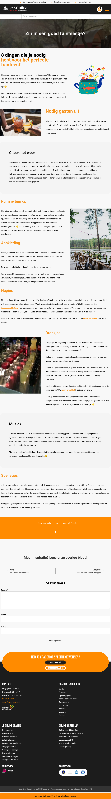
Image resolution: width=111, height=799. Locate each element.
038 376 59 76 (8, 698)
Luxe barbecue (7, 733)
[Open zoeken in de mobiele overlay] (55, 16)
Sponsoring (63, 705)
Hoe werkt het (7, 730)
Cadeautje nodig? (65, 746)
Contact (62, 689)
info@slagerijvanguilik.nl (11, 702)
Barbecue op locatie (9, 737)
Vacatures (62, 712)
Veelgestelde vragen (10, 756)
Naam (3, 615)
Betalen (62, 715)
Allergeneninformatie (10, 760)
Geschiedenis (64, 702)
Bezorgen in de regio (10, 750)
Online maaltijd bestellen (68, 730)
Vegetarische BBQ (66, 740)
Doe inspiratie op (8, 753)
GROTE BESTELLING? (55, 668)
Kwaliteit (62, 709)
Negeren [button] (73, 796)
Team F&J (88, 789)
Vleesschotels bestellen (68, 743)
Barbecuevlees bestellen (68, 737)
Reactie (4, 590)
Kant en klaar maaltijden (11, 743)
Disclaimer (45, 789)
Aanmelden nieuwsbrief (68, 699)
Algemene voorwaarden (60, 789)
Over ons (62, 692)
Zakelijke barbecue (9, 740)
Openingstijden (65, 695)
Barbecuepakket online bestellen (71, 733)
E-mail (3, 627)
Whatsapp (54, 662)
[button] (107, 9)
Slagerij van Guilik (9, 746)
